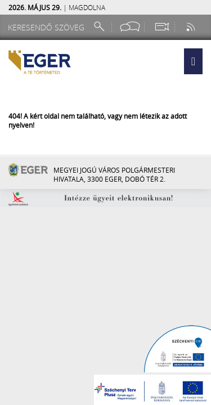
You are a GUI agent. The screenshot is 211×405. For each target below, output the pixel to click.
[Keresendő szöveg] (47, 27)
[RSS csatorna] (192, 26)
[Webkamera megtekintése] (161, 26)
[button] (193, 61)
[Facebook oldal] (130, 26)
